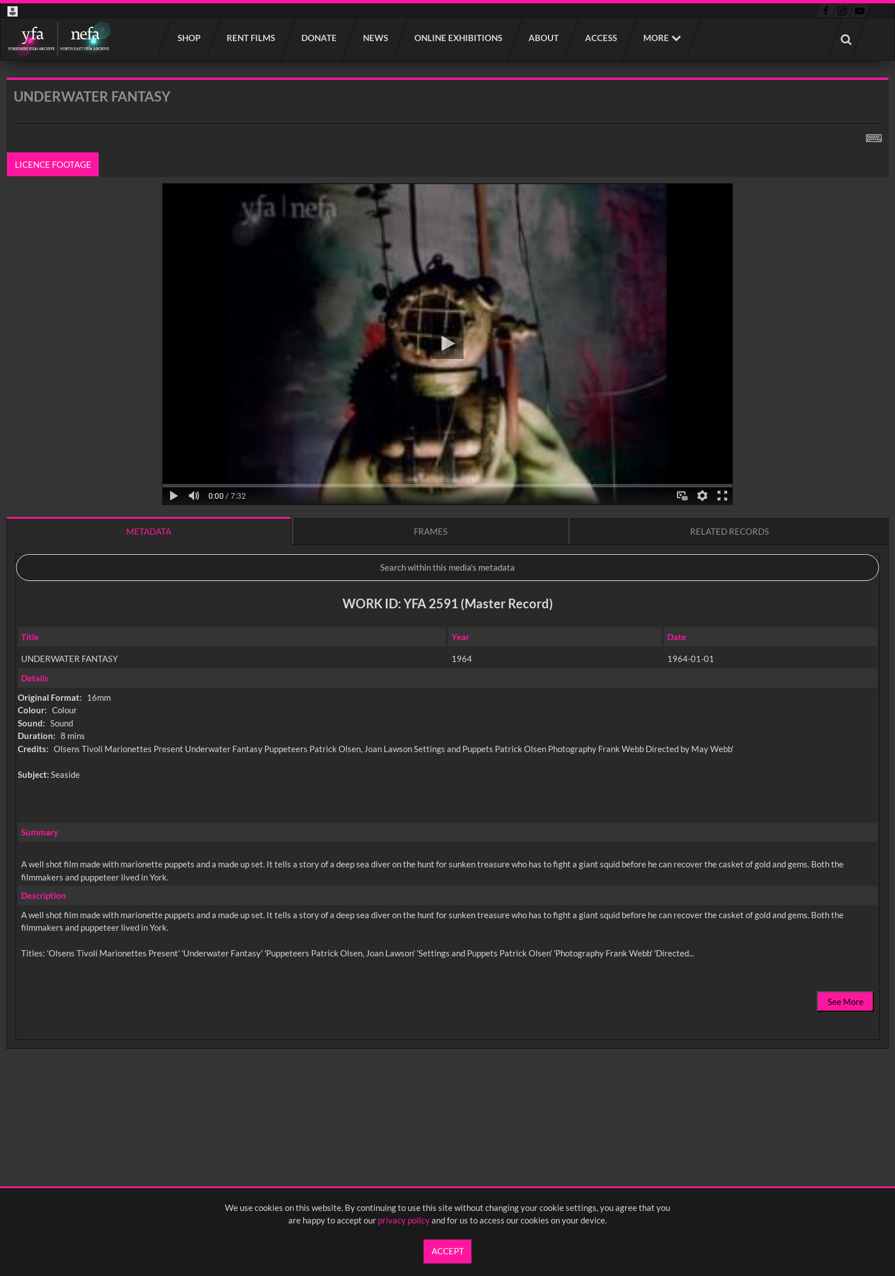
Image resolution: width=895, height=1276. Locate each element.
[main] (447, 593)
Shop (189, 38)
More (656, 38)
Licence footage (53, 164)
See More (846, 1001)
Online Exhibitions (459, 38)
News (376, 38)
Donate (319, 38)
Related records (729, 531)
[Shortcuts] (874, 136)
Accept (448, 1251)
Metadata (148, 531)
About (544, 38)
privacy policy (404, 1220)
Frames (431, 531)
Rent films (251, 38)
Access (602, 38)
